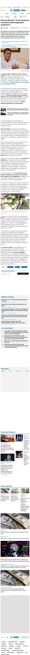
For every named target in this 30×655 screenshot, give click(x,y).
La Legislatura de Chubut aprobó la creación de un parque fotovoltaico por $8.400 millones (7, 448)
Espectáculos (10, 652)
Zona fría (24, 7)
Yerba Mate (15, 17)
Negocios (11, 646)
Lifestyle (25, 646)
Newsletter (27, 13)
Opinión (19, 646)
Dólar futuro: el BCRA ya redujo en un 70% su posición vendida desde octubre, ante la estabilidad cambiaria (25, 505)
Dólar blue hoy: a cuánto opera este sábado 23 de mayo (14, 300)
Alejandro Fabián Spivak (5, 28)
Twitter (1, 637)
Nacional (3, 648)
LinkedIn (10, 637)
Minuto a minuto (5, 558)
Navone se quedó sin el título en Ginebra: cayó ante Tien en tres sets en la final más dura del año (14, 316)
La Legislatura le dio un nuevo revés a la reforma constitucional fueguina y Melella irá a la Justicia (15, 45)
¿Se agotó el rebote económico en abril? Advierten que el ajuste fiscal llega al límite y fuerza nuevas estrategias (16, 332)
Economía (14, 13)
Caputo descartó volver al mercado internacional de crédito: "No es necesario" (13, 322)
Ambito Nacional (7, 17)
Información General (18, 650)
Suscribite (23, 273)
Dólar (7, 13)
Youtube (14, 637)
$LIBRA (9, 7)
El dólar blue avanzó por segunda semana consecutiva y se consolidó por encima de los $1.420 (13, 590)
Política (10, 644)
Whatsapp (17, 637)
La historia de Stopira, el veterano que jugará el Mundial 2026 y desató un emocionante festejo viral (14, 310)
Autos (3, 652)
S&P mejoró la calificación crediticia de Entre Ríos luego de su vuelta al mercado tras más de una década (26, 444)
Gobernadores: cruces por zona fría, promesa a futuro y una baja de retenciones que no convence (18, 109)
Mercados (4, 646)
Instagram (7, 637)
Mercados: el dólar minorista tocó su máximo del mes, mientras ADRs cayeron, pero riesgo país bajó (15, 560)
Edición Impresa (5, 650)
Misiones (17, 267)
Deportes (17, 648)
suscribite (23, 10)
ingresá (27, 10)
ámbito (2, 16)
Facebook (4, 637)
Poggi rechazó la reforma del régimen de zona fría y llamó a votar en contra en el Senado (26, 459)
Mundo (10, 648)
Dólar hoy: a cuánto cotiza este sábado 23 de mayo (13, 305)
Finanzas (22, 13)
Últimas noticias (12, 641)
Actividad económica (17, 7)
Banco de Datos (19, 644)
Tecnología (20, 652)
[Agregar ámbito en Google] (14, 28)
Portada (3, 641)
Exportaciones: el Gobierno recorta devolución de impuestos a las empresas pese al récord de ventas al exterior (15, 337)
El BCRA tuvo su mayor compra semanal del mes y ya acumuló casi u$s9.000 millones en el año (15, 566)
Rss (26, 652)
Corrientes (24, 267)
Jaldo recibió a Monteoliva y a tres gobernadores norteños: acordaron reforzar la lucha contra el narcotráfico (18, 114)
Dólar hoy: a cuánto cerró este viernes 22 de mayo (15, 538)
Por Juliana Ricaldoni (4, 475)
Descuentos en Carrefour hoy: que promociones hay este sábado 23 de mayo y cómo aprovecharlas (16, 346)
